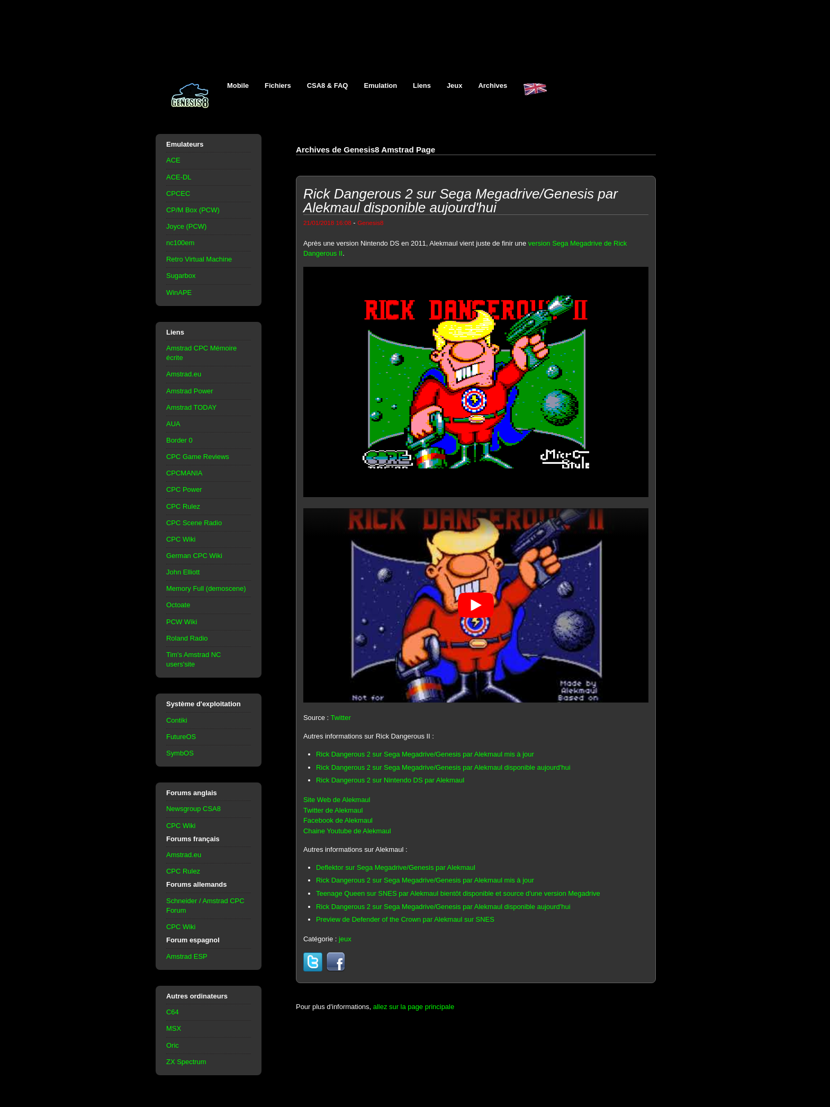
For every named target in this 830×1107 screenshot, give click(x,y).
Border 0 (179, 440)
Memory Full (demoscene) (206, 588)
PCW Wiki (181, 622)
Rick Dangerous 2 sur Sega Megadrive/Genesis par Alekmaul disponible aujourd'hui (443, 767)
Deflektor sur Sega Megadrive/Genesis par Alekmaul (395, 867)
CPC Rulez (183, 506)
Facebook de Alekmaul (338, 820)
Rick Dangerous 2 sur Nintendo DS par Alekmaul (390, 780)
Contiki (176, 720)
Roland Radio (187, 638)
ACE (173, 160)
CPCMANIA (184, 473)
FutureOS (181, 737)
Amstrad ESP (187, 956)
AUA (173, 424)
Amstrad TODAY (191, 407)
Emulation (380, 85)
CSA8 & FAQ (327, 85)
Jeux (455, 85)
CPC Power (184, 489)
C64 (172, 1012)
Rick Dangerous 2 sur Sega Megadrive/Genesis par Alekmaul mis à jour (425, 754)
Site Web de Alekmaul (336, 800)
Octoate (178, 605)
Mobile (238, 85)
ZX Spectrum (186, 1062)
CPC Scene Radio (194, 523)
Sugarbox (180, 276)
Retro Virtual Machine (199, 259)
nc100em (180, 243)
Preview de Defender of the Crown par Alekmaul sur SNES (405, 919)
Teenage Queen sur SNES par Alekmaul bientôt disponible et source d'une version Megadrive (458, 893)
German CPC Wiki (194, 556)
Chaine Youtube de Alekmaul (347, 831)
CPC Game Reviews (197, 457)
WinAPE (179, 292)
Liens (422, 85)
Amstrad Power (189, 391)
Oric (172, 1045)
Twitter (341, 718)
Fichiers (278, 85)
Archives (492, 85)
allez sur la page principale (413, 1007)
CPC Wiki (180, 539)
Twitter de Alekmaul (333, 810)
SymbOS (180, 753)
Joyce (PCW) (186, 226)
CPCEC (178, 193)
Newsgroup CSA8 (193, 809)
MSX (173, 1028)
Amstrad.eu (183, 374)
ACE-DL (179, 177)
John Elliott (183, 572)
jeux (345, 939)
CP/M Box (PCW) (193, 210)
